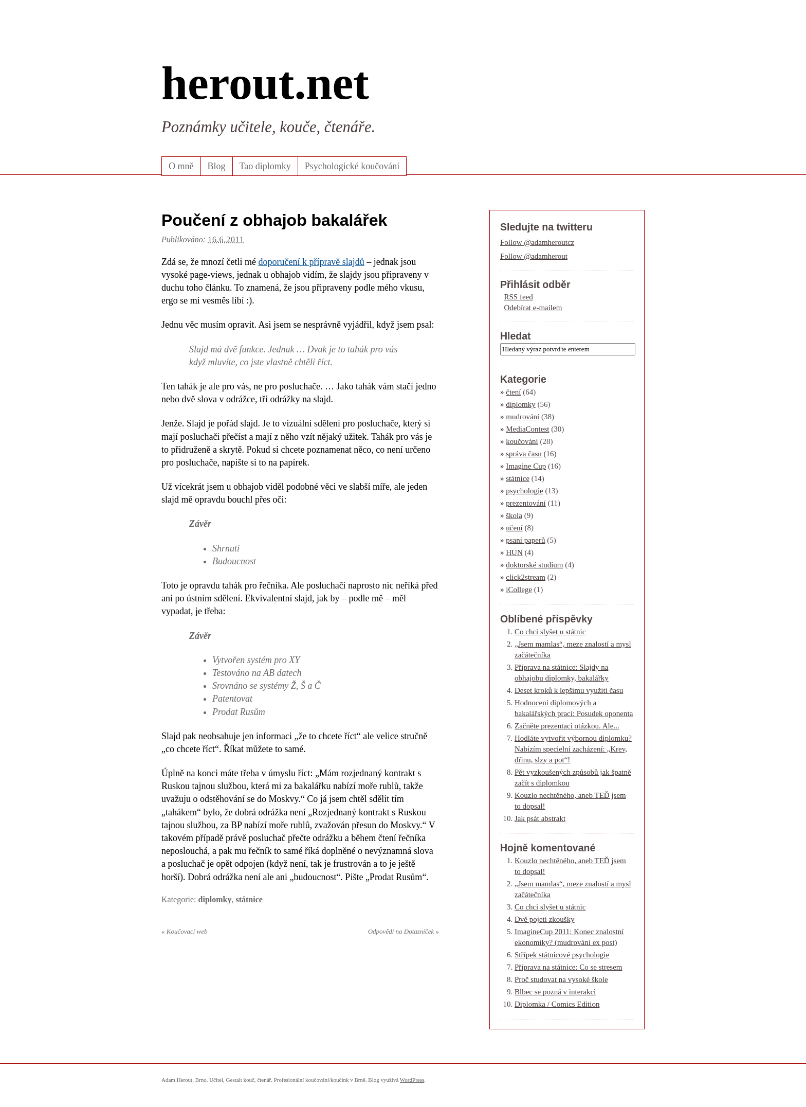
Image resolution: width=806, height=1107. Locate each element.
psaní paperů (525, 540)
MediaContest (527, 429)
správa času (524, 454)
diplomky (215, 899)
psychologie (524, 491)
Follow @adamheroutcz (537, 242)
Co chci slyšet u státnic (550, 632)
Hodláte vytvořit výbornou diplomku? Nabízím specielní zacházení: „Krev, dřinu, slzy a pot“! (573, 749)
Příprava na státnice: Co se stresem (568, 967)
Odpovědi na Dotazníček (403, 931)
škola (514, 515)
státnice (248, 899)
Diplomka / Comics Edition (557, 1004)
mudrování (522, 417)
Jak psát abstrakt (540, 818)
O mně (181, 166)
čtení (513, 392)
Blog (217, 166)
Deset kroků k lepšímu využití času (569, 690)
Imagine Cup (526, 466)
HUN (514, 552)
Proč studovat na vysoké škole (561, 979)
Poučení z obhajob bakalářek (274, 220)
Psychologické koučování (352, 166)
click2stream (525, 577)
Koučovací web (184, 931)
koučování (522, 441)
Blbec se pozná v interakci (555, 992)
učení (514, 528)
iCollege (519, 589)
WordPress (412, 1080)
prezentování (525, 503)
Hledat (515, 336)
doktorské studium (534, 565)
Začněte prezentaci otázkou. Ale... (567, 726)
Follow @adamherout (533, 256)
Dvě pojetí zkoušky (545, 919)
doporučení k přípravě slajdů (311, 262)
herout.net (265, 83)
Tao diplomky (265, 166)
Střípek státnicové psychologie (562, 955)
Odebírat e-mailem (533, 307)
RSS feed (518, 297)
